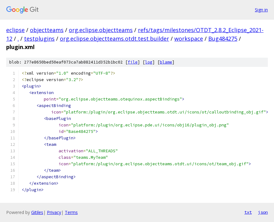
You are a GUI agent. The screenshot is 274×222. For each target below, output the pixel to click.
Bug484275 (222, 38)
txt (248, 212)
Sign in (261, 10)
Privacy (54, 212)
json (263, 212)
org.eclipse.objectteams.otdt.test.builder (114, 38)
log (148, 62)
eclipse (15, 30)
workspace (188, 38)
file (133, 62)
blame (166, 62)
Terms (71, 212)
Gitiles (37, 212)
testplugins (39, 38)
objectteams (47, 30)
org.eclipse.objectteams (101, 30)
